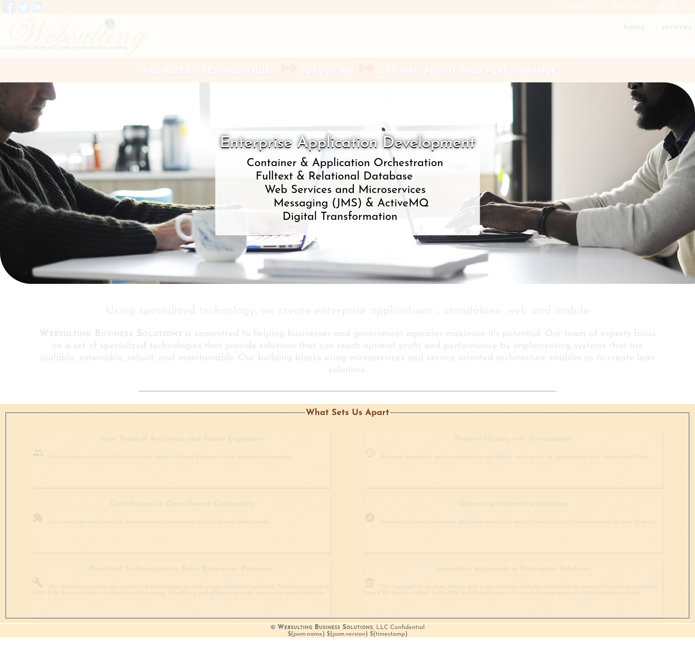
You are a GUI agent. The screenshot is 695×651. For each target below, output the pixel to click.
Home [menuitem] (634, 27)
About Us (625, 6)
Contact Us (579, 6)
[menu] (656, 27)
